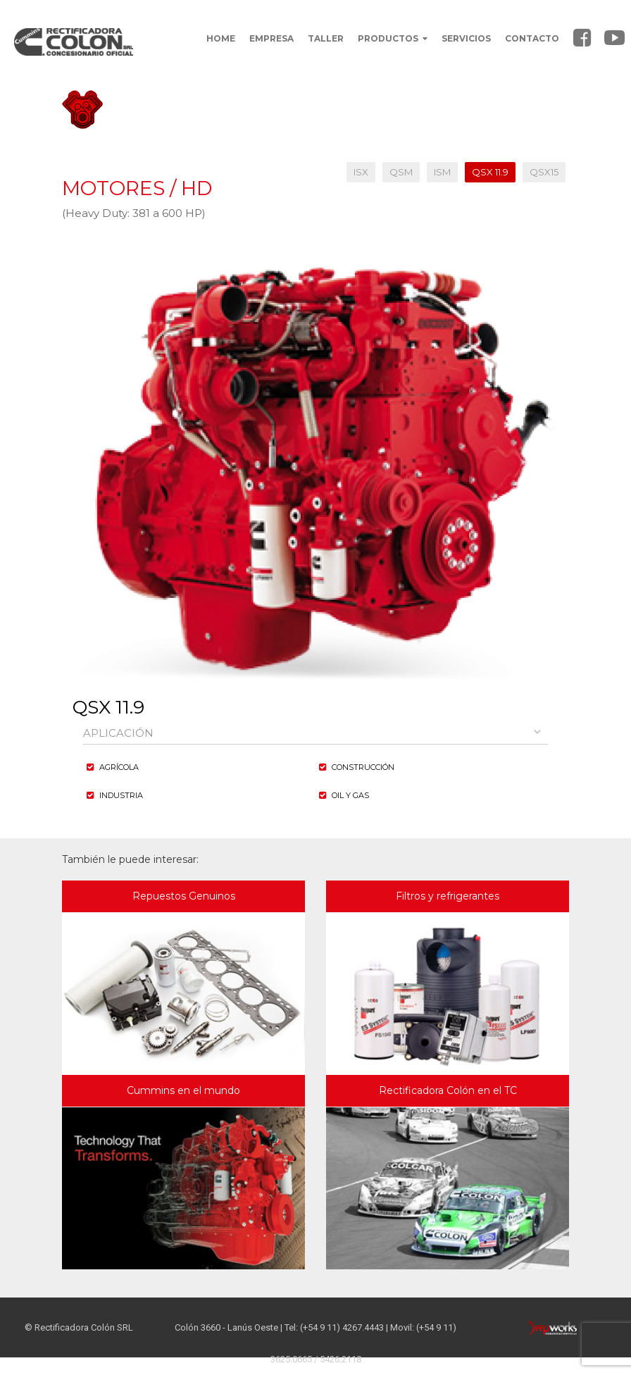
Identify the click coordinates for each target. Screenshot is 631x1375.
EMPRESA (271, 38)
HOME (220, 38)
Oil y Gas (350, 795)
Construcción (363, 767)
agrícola (119, 767)
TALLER (326, 38)
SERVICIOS (466, 38)
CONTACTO (532, 38)
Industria (121, 795)
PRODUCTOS (392, 38)
